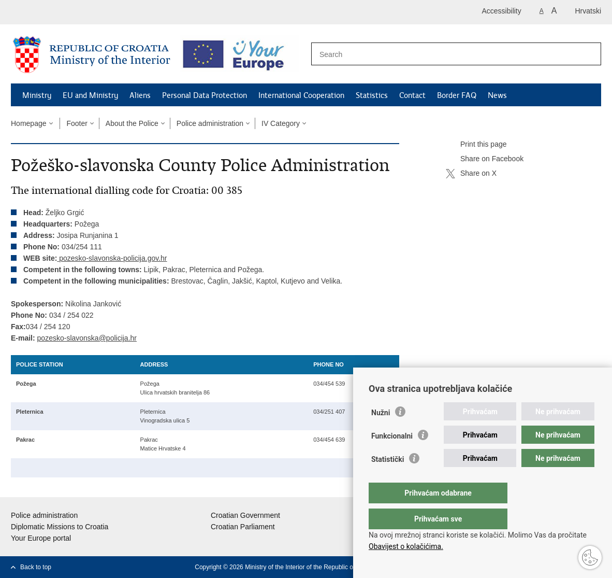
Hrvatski (588, 11)
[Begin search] (588, 54)
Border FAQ (456, 95)
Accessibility (501, 11)
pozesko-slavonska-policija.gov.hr (113, 258)
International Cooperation (301, 95)
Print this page (476, 144)
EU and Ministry (90, 95)
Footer (76, 123)
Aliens (140, 95)
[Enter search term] (445, 54)
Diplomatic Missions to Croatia (59, 527)
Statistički (387, 480)
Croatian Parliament (243, 527)
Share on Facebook (484, 159)
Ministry (36, 95)
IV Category (280, 123)
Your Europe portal (41, 538)
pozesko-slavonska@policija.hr (87, 338)
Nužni (380, 433)
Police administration (210, 123)
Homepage (29, 123)
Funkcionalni (392, 457)
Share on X (471, 173)
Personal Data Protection (204, 95)
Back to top (35, 567)
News (497, 95)
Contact (412, 95)
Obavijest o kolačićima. (406, 546)
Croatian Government (245, 515)
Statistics (372, 95)
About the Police (132, 123)
